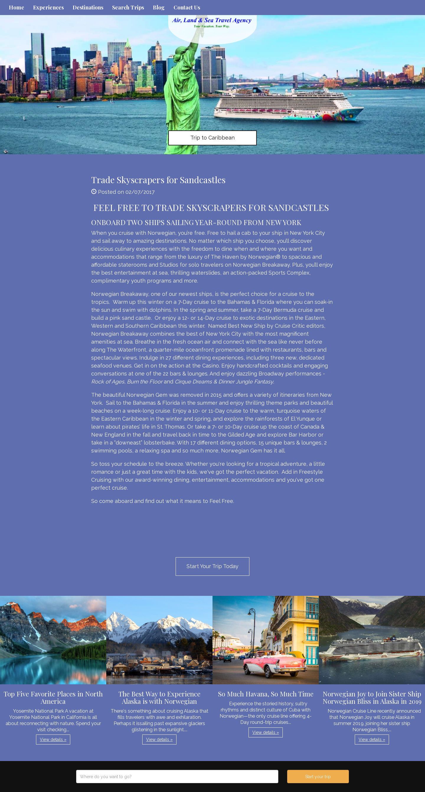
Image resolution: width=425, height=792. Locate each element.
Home (16, 7)
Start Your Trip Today (212, 566)
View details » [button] (53, 739)
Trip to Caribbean (212, 138)
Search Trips (128, 7)
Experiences (48, 7)
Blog (159, 7)
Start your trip (318, 776)
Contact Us (187, 7)
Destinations (88, 7)
